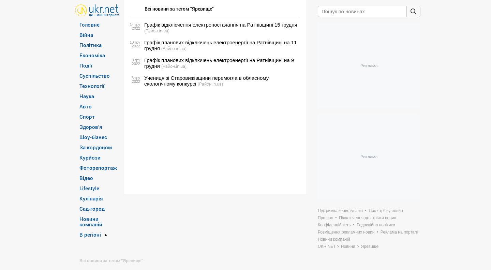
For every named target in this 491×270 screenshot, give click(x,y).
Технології (91, 86)
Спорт (87, 116)
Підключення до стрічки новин (367, 217)
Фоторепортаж (98, 167)
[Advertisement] (214, 140)
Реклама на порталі (399, 232)
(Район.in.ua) (156, 31)
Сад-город (92, 208)
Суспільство (94, 75)
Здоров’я (90, 127)
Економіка (92, 55)
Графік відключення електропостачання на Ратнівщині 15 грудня (220, 25)
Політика (90, 45)
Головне (89, 24)
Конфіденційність (334, 225)
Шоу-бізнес (93, 137)
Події (85, 65)
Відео (86, 178)
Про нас (325, 217)
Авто (85, 106)
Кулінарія (91, 198)
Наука (86, 96)
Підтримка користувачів (340, 210)
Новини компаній (90, 221)
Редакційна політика (376, 225)
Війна (86, 35)
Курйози (90, 157)
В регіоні (90, 234)
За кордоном (95, 147)
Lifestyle (89, 188)
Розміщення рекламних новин (346, 232)
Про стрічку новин (386, 210)
